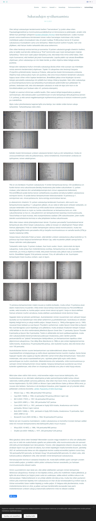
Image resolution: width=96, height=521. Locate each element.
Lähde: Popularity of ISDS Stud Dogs (48, 392)
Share (13, 500)
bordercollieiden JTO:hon (45, 35)
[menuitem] (76, 7)
